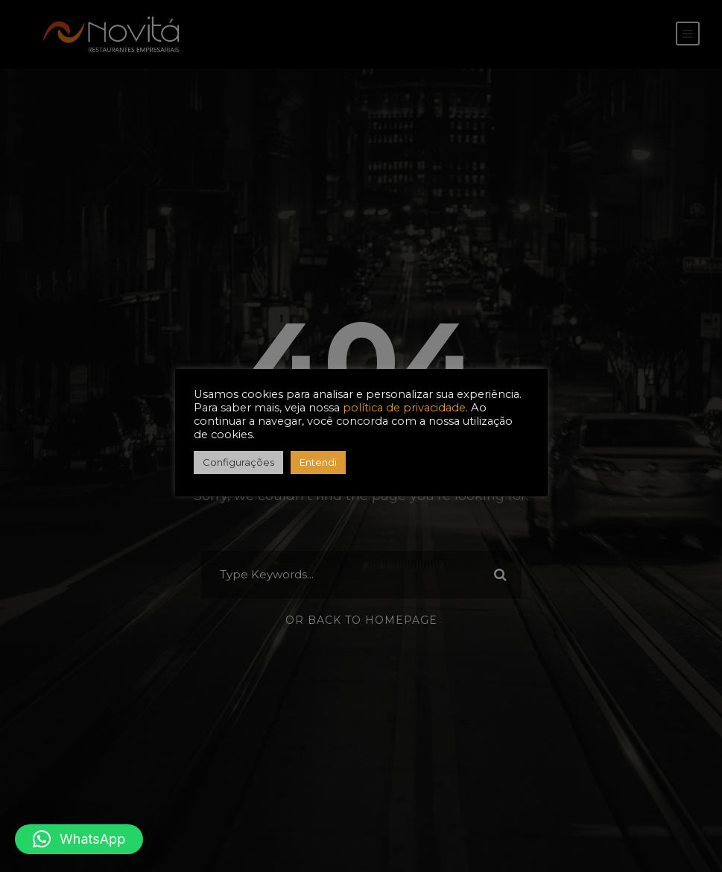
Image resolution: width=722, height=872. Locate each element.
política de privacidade (404, 407)
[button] (79, 839)
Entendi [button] (318, 462)
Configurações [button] (238, 462)
